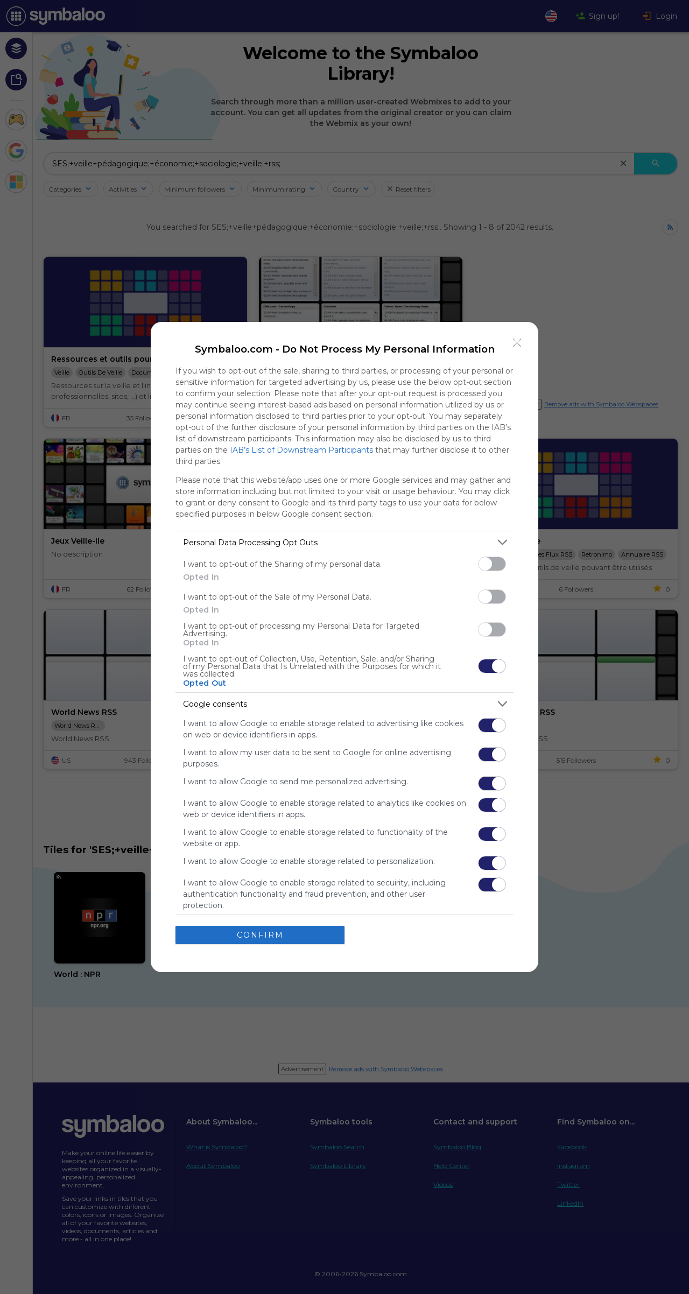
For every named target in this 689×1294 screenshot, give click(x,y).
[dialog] (344, 647)
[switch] (492, 564)
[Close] (517, 343)
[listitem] (344, 542)
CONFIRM (260, 935)
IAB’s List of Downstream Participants (301, 450)
